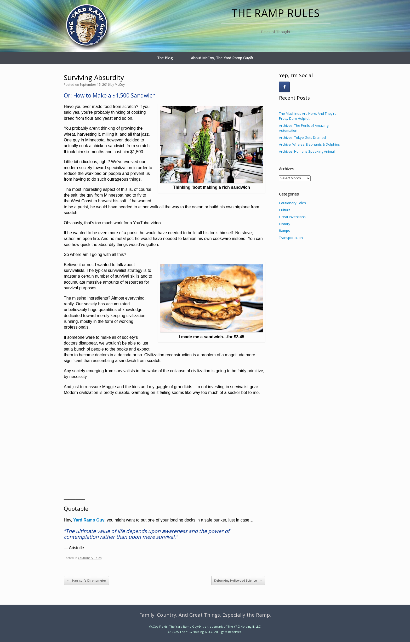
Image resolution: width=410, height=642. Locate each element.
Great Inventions (292, 216)
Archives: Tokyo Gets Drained (302, 137)
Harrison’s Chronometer (86, 580)
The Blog (165, 57)
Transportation (291, 237)
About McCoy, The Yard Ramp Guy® (222, 57)
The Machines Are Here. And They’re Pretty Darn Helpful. (308, 116)
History (284, 223)
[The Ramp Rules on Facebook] (284, 87)
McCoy (120, 84)
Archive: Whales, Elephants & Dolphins (309, 144)
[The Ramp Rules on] (296, 86)
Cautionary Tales (89, 558)
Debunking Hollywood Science (238, 580)
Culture (285, 210)
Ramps (284, 230)
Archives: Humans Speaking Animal (307, 151)
